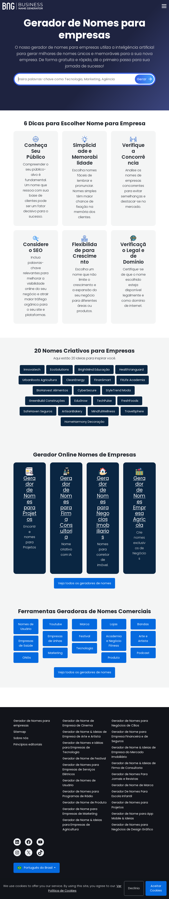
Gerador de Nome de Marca (132, 785)
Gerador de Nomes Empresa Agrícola (139, 501)
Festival (84, 636)
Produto (114, 658)
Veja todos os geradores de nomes (84, 583)
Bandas (143, 624)
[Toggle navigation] (164, 6)
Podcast (143, 653)
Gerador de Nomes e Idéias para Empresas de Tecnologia (83, 747)
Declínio (134, 888)
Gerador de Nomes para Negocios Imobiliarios (102, 507)
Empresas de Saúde (26, 643)
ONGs (26, 658)
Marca (84, 624)
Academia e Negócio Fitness (114, 641)
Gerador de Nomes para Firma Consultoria (66, 507)
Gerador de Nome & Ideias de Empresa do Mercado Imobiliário (134, 752)
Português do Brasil (35, 868)
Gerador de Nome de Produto (85, 802)
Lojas (114, 624)
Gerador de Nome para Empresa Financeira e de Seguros (130, 736)
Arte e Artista (143, 638)
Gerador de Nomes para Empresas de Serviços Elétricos (81, 769)
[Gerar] (144, 79)
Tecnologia (84, 648)
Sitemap (19, 732)
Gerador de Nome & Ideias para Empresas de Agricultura (82, 824)
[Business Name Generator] (22, 6)
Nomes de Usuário (26, 626)
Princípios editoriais (27, 744)
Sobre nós (20, 738)
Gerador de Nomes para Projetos (29, 499)
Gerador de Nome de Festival (84, 758)
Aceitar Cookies (156, 888)
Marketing (55, 653)
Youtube (55, 624)
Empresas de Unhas (55, 638)
